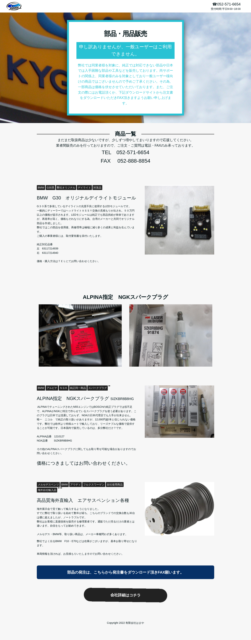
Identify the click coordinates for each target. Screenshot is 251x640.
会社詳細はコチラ (125, 595)
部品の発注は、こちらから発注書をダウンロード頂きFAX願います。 (125, 572)
